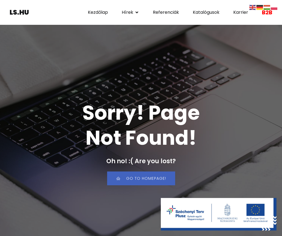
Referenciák (166, 12)
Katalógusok (206, 12)
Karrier (240, 12)
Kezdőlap (98, 12)
